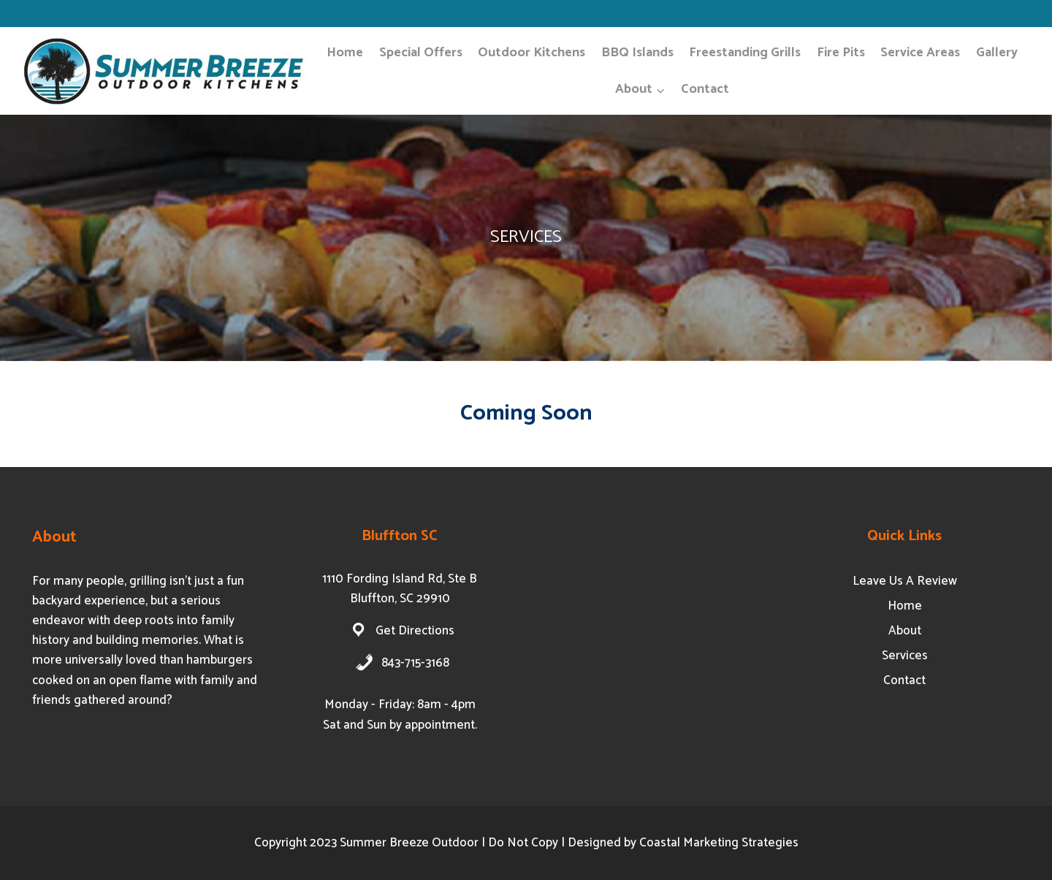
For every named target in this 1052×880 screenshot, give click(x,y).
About (904, 631)
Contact (705, 89)
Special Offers (420, 53)
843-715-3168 (415, 663)
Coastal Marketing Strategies (718, 842)
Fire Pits (841, 53)
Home (345, 53)
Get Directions (415, 631)
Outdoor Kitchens (531, 53)
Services (905, 655)
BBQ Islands (637, 53)
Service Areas (920, 53)
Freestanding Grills (745, 53)
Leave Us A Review (905, 581)
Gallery (997, 53)
